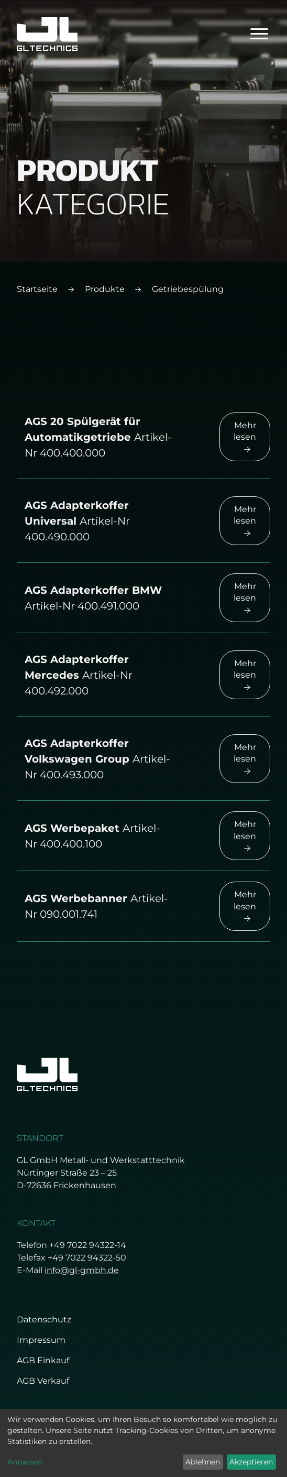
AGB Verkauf (43, 1381)
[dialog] (143, 1443)
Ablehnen (202, 1462)
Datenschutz (44, 1319)
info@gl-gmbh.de (82, 1270)
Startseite (37, 289)
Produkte (105, 289)
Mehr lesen (245, 436)
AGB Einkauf (43, 1360)
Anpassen (24, 1462)
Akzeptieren (251, 1462)
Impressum (41, 1340)
